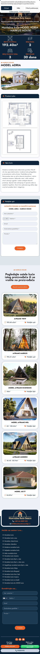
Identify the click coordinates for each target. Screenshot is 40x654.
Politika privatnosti (24, 11)
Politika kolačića (13, 11)
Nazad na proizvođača (20, 287)
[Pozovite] (20, 650)
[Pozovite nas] (13, 521)
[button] (3, 79)
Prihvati (6, 8)
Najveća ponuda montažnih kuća (13, 21)
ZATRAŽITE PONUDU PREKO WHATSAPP (30, 646)
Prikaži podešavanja (32, 8)
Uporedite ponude (32, 21)
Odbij (18, 8)
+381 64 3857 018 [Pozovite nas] (21, 521)
